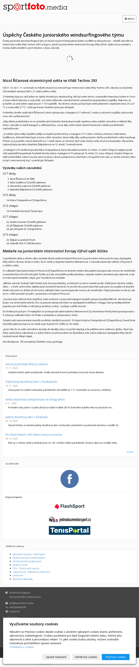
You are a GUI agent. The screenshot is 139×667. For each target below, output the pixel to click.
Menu (129, 18)
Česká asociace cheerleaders (29, 557)
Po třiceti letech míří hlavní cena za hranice (33, 435)
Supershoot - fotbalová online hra (31, 572)
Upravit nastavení (56, 657)
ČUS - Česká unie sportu (26, 568)
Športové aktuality (23, 579)
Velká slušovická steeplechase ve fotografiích (35, 399)
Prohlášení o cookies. (22, 647)
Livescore (18, 575)
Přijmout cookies (116, 657)
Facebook (14, 611)
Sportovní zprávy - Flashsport (29, 554)
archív (130, 452)
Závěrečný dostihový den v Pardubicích (31, 382)
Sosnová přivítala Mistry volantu (26, 364)
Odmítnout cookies (86, 657)
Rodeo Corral (20, 564)
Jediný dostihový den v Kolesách (26, 417)
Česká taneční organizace (27, 561)
